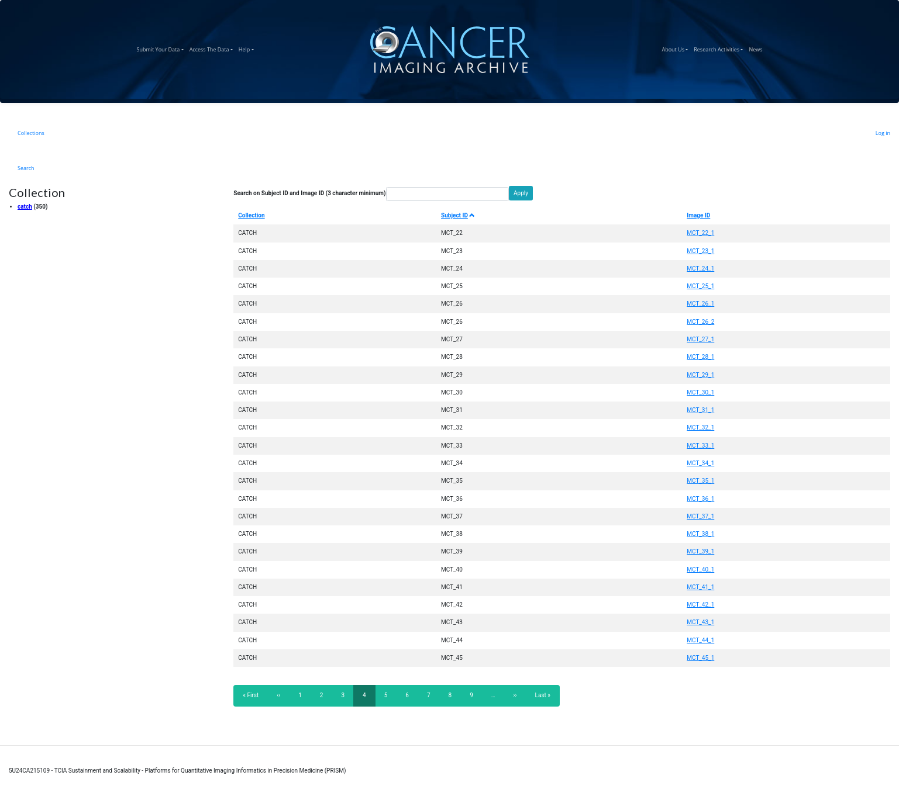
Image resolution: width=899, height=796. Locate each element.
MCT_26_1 (700, 303)
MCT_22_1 (700, 233)
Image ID (698, 215)
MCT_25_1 (700, 286)
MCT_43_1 (700, 622)
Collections (31, 133)
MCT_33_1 (700, 445)
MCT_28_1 (700, 357)
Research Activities (720, 48)
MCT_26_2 (700, 322)
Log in (883, 133)
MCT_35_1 (700, 480)
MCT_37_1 (700, 516)
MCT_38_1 (700, 534)
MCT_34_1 (700, 463)
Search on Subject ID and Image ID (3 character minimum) (309, 193)
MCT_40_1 (700, 569)
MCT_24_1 (700, 268)
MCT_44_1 (700, 640)
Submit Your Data (162, 48)
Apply (521, 193)
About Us (676, 48)
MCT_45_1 (700, 658)
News (757, 48)
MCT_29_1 (700, 375)
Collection (251, 215)
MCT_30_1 (700, 392)
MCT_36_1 (700, 499)
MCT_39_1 (700, 551)
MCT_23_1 (700, 251)
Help (248, 48)
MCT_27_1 (700, 339)
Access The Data (213, 48)
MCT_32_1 (700, 427)
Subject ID (458, 215)
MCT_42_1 (700, 604)
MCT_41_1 (700, 587)
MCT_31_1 (700, 410)
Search (26, 168)
